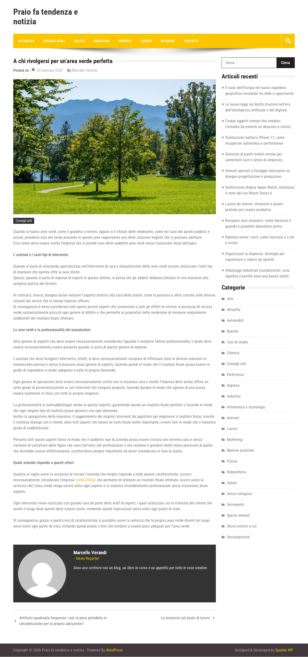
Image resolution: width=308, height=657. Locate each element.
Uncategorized (238, 537)
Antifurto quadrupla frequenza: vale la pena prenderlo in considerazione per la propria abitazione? (63, 621)
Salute (77, 41)
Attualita (26, 41)
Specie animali (238, 515)
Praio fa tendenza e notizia (45, 16)
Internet (162, 41)
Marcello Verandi (84, 70)
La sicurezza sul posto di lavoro (185, 618)
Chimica (233, 353)
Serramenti (235, 504)
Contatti (185, 41)
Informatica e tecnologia (246, 407)
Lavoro (141, 41)
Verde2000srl (85, 480)
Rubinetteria (236, 472)
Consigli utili (53, 41)
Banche (232, 331)
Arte (230, 299)
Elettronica (235, 375)
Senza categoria (239, 494)
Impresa (121, 41)
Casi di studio (237, 342)
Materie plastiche (240, 450)
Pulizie (232, 461)
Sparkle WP (284, 650)
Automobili (235, 320)
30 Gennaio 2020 (50, 70)
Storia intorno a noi (242, 526)
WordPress (114, 650)
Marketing (235, 440)
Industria (99, 41)
